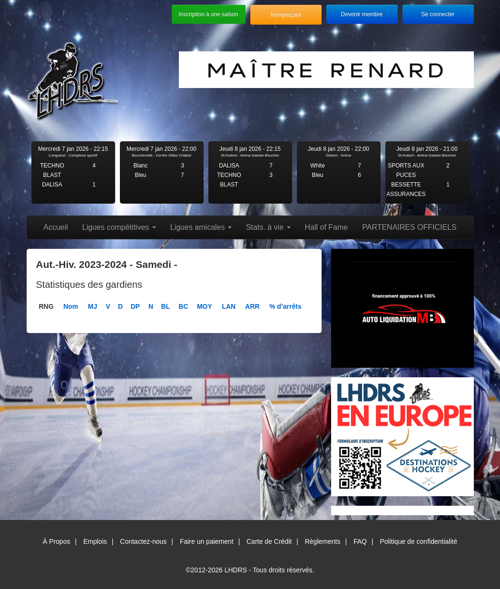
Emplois (95, 541)
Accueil (55, 227)
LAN (228, 306)
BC (183, 306)
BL (165, 306)
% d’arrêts (285, 306)
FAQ (360, 541)
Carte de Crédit (269, 541)
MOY (204, 306)
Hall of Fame (326, 227)
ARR (252, 306)
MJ (92, 306)
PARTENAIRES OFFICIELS (409, 227)
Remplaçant (286, 14)
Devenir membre (362, 14)
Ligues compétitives (119, 227)
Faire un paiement (207, 541)
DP (134, 306)
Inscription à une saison (208, 14)
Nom (70, 306)
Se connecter (437, 14)
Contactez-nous (143, 541)
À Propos (56, 541)
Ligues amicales (201, 227)
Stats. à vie (268, 227)
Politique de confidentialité (419, 541)
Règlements (323, 541)
